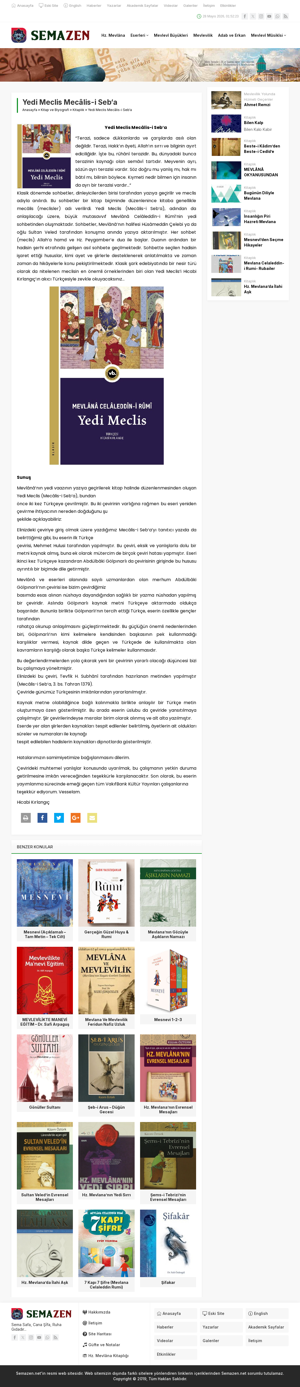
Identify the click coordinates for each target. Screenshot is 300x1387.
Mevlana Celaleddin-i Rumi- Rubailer (264, 266)
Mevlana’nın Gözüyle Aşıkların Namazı (168, 934)
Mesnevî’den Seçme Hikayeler (263, 242)
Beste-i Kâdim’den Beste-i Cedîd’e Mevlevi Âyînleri (262, 151)
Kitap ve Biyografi (55, 110)
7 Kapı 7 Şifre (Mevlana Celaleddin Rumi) (106, 1284)
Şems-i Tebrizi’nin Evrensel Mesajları (168, 1197)
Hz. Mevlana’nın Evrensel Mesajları (168, 1109)
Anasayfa (29, 110)
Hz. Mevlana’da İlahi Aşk (44, 1282)
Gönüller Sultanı (44, 1107)
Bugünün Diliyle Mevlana (259, 195)
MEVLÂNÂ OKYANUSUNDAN (261, 172)
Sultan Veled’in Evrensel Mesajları (44, 1197)
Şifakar (168, 1282)
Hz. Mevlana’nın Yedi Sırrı (106, 1194)
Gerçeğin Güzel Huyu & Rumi (106, 934)
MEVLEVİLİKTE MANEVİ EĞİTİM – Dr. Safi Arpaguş (44, 1022)
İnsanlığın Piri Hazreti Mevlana (260, 219)
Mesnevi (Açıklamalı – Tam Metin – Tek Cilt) (45, 934)
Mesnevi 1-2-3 (168, 1019)
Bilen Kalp (253, 122)
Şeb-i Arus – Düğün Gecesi (106, 1109)
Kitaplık (78, 110)
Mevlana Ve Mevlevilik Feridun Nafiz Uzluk (106, 1022)
